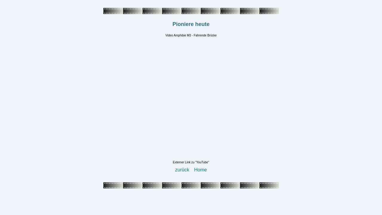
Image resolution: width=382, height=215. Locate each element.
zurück (182, 169)
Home (200, 169)
